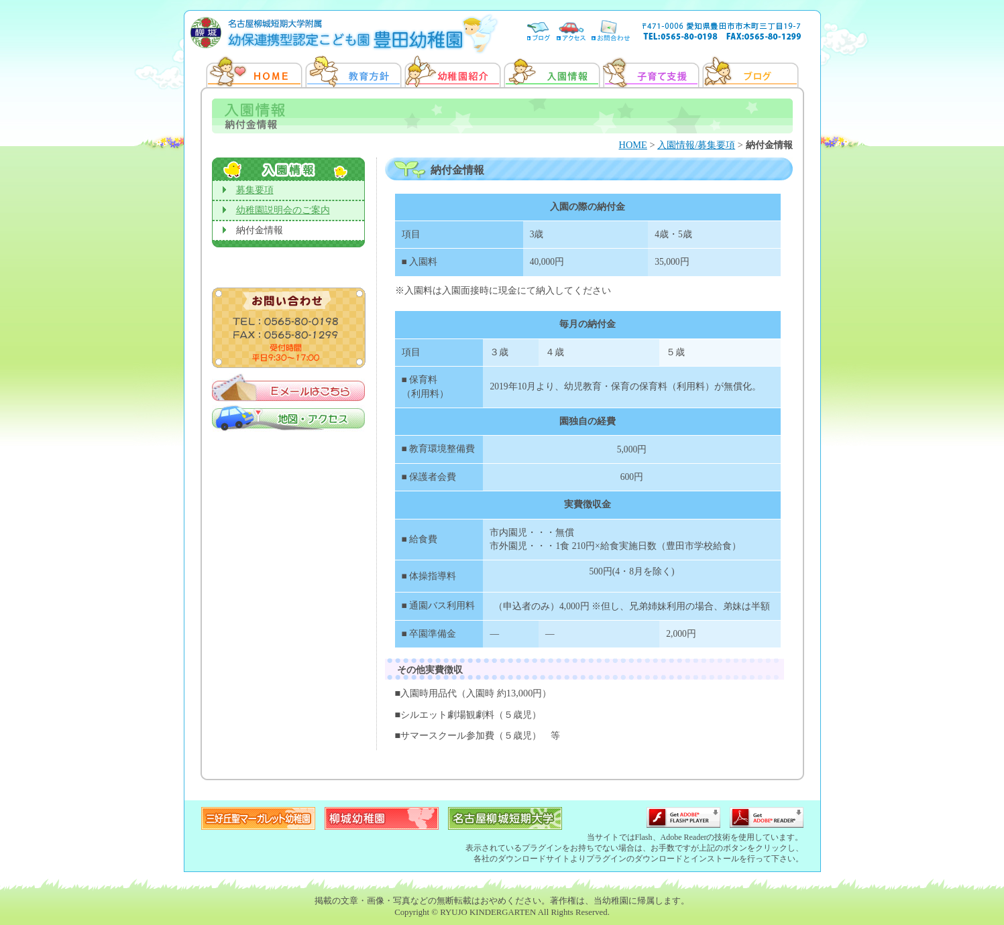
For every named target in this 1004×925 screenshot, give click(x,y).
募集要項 (255, 190)
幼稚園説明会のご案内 (283, 210)
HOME (633, 144)
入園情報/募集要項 (696, 144)
